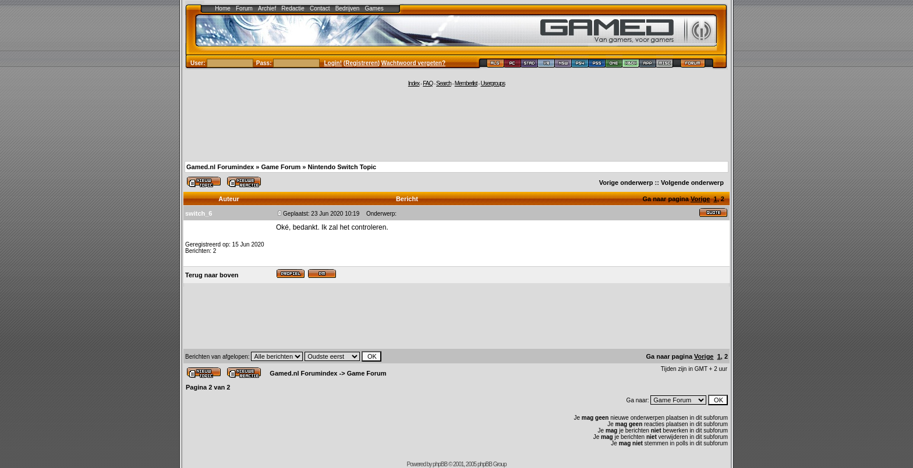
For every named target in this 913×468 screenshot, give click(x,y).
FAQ (428, 83)
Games (374, 8)
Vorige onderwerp (626, 182)
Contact (320, 8)
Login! (333, 63)
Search (443, 83)
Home (223, 8)
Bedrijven (347, 8)
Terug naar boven (211, 274)
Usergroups (492, 83)
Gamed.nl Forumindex (220, 166)
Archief (267, 8)
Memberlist (466, 83)
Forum (244, 8)
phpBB (440, 464)
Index (413, 83)
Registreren (361, 63)
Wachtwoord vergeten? (413, 63)
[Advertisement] (456, 123)
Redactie (292, 8)
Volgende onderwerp (692, 182)
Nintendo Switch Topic (341, 166)
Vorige (700, 198)
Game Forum (280, 166)
